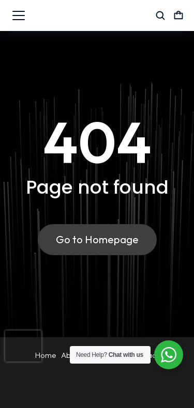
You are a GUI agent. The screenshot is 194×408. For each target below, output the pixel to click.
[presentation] (23, 346)
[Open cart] (178, 15)
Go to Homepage (97, 239)
